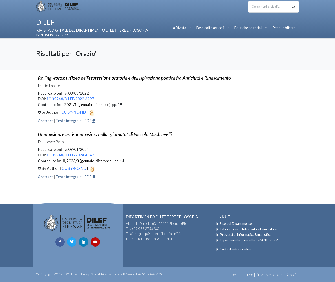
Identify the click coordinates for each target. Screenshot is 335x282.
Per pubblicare (284, 27)
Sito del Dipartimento (234, 223)
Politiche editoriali (248, 27)
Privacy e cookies (270, 274)
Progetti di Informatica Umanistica (243, 234)
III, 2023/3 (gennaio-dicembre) (87, 161)
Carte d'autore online (233, 249)
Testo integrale (69, 120)
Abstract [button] (45, 120)
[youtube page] (95, 242)
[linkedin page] (83, 242)
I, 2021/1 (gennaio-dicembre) (86, 104)
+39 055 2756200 (145, 229)
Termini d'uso (242, 274)
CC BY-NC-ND (73, 112)
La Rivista (178, 27)
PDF (90, 120)
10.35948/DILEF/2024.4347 (70, 155)
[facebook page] (60, 242)
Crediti (293, 274)
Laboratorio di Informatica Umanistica (246, 229)
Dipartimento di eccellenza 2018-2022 (247, 240)
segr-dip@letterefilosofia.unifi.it (158, 233)
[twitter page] (71, 242)
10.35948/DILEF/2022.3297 (70, 99)
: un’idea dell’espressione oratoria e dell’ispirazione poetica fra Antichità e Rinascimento (134, 78)
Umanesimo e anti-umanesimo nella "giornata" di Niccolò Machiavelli (105, 134)
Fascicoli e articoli (210, 27)
